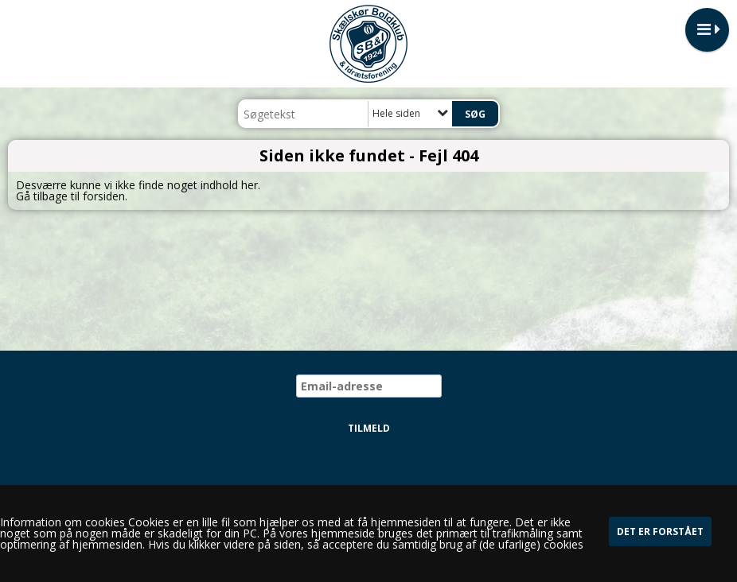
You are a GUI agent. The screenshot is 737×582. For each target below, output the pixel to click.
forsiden (104, 196)
